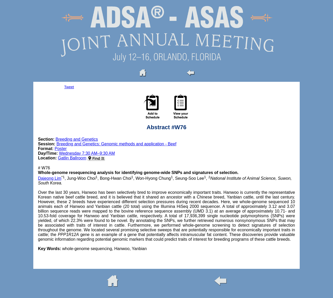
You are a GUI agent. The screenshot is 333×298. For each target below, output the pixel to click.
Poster (61, 148)
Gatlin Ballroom (72, 158)
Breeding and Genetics (77, 139)
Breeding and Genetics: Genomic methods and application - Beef (116, 144)
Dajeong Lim (49, 178)
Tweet (69, 87)
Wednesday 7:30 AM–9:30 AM (87, 153)
